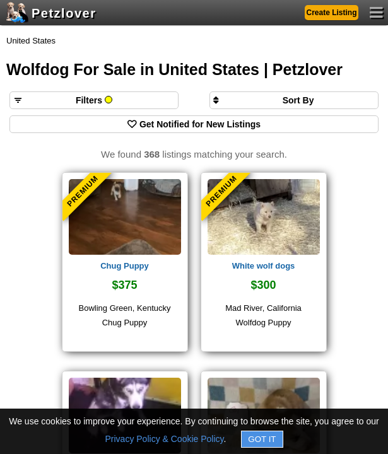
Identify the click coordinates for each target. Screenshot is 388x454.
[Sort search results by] (294, 100)
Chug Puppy (124, 266)
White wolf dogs (263, 266)
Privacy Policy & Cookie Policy (164, 439)
